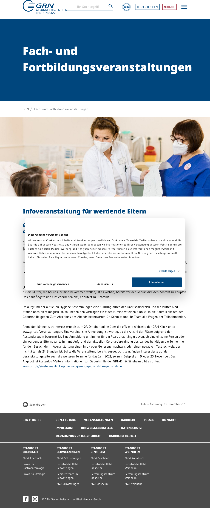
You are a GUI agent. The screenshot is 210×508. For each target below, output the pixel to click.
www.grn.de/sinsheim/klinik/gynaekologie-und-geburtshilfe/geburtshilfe (72, 366)
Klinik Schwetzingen (69, 458)
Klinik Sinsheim (100, 458)
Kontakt (169, 420)
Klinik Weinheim (134, 458)
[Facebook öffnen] (26, 499)
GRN (26, 109)
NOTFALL (169, 9)
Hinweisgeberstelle (97, 428)
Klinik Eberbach (32, 458)
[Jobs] (126, 9)
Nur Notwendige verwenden (53, 283)
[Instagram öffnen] (35, 499)
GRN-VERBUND (32, 420)
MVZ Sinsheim (99, 484)
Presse (149, 420)
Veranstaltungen (98, 420)
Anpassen (105, 283)
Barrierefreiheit (122, 436)
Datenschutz (131, 428)
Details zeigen (167, 271)
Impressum (64, 428)
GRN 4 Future (65, 420)
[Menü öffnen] (184, 9)
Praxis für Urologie (34, 474)
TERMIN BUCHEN (147, 9)
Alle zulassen (156, 282)
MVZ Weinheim (134, 484)
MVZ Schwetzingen (68, 484)
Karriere (128, 420)
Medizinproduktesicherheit (78, 436)
